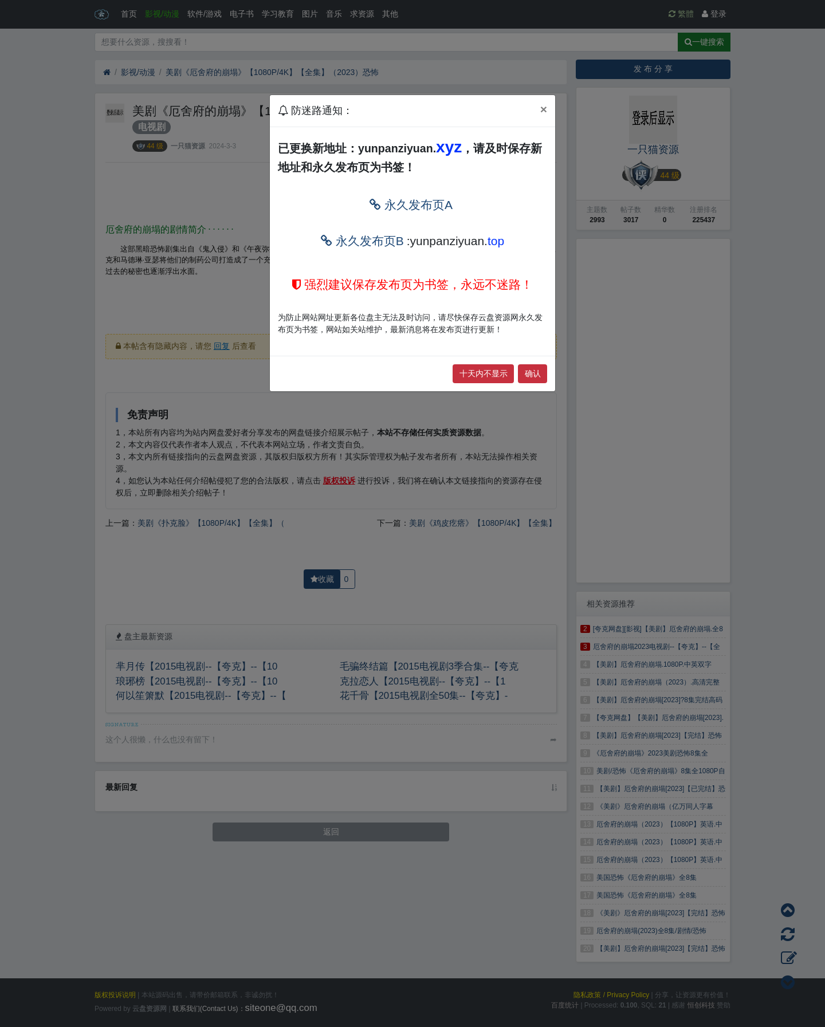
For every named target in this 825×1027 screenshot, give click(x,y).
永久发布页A (411, 204)
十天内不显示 (483, 373)
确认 (533, 373)
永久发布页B (362, 240)
